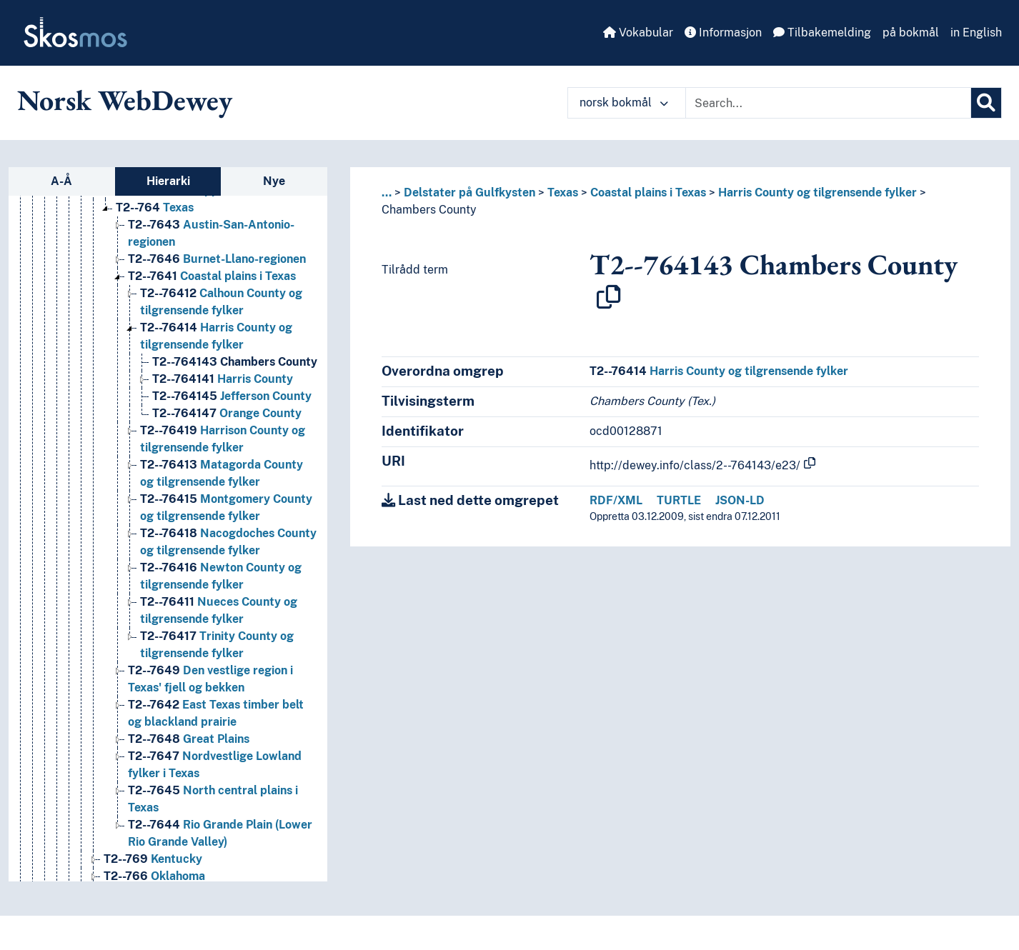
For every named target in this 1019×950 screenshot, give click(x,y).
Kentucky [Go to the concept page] (153, 859)
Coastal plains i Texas (648, 192)
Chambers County (429, 209)
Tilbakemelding (822, 32)
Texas (562, 192)
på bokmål (911, 32)
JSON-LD (740, 500)
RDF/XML (616, 500)
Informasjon (723, 32)
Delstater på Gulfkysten (469, 192)
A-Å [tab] (61, 181)
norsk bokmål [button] (624, 102)
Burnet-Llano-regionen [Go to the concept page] (217, 259)
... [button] (387, 192)
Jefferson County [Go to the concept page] (232, 396)
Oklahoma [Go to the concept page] (154, 876)
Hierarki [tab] (168, 181)
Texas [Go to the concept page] (155, 207)
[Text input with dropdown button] (828, 103)
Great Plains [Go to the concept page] (188, 739)
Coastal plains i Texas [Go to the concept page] (212, 276)
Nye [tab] (274, 181)
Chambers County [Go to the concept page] (234, 362)
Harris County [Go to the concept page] (222, 379)
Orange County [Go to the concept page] (227, 413)
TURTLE (679, 500)
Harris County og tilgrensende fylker (817, 192)
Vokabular (638, 32)
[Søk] (986, 103)
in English (976, 32)
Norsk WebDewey (124, 100)
